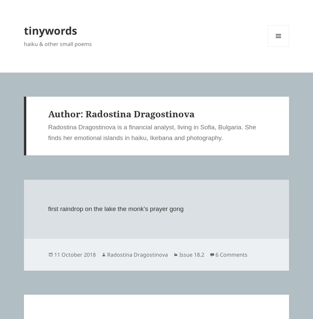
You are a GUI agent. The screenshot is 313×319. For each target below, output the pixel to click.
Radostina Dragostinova (137, 254)
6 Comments (231, 254)
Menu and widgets (278, 46)
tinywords (50, 30)
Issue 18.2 (191, 254)
